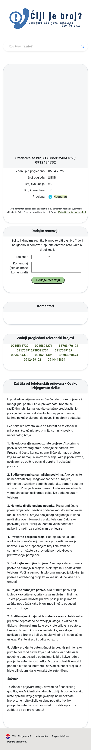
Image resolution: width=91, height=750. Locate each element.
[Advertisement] (43, 111)
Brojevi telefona (60, 736)
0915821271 (43, 346)
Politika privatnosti (17, 741)
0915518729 (19, 346)
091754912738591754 (32, 350)
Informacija (42, 736)
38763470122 (68, 346)
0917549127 (63, 350)
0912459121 (32, 359)
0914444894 (56, 359)
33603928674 (68, 355)
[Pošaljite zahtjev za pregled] (72, 212)
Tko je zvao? (24, 736)
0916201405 (43, 355)
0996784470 (19, 355)
